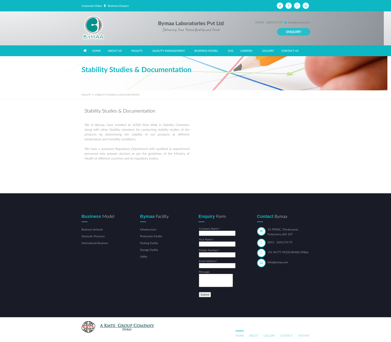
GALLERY (268, 50)
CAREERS (246, 50)
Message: (204, 271)
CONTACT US (289, 50)
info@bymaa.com (298, 22)
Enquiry (293, 32)
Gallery (269, 335)
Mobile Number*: (209, 250)
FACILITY (137, 50)
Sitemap (303, 335)
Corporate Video (92, 5)
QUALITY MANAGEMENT (168, 50)
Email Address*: (208, 261)
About (253, 335)
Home (239, 335)
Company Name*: (209, 228)
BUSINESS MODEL (206, 50)
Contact (286, 335)
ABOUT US (115, 50)
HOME (96, 50)
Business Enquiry (118, 5)
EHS (230, 50)
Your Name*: (206, 239)
